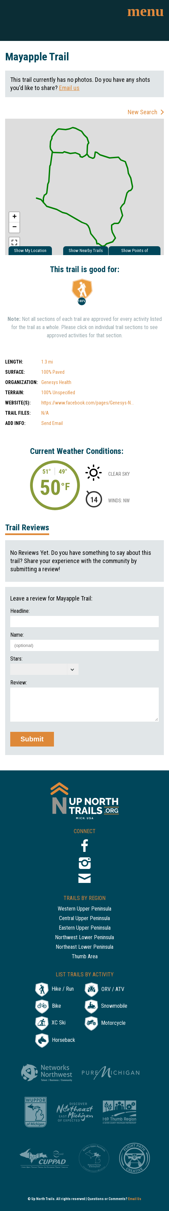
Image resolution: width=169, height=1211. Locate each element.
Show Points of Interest (134, 251)
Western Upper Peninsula (84, 909)
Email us (69, 87)
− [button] (14, 227)
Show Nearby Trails (86, 250)
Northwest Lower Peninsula (84, 938)
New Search (142, 112)
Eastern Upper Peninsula (85, 928)
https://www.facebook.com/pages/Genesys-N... (87, 402)
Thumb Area (85, 957)
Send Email (52, 423)
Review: (18, 682)
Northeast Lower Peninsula (84, 947)
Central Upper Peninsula (84, 918)
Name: (17, 635)
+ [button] (14, 217)
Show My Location (30, 250)
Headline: (20, 611)
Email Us (134, 1199)
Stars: (16, 659)
